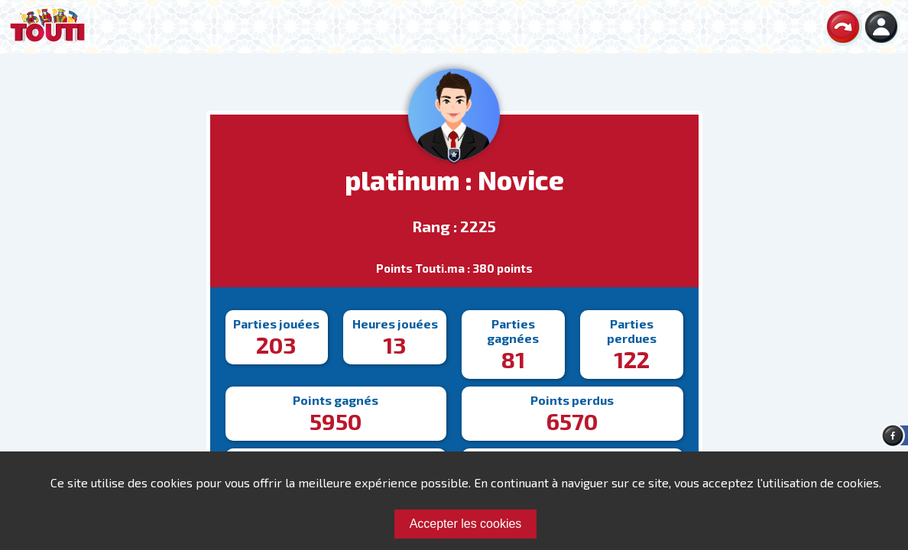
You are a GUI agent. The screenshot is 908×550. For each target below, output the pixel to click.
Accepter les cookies (466, 523)
